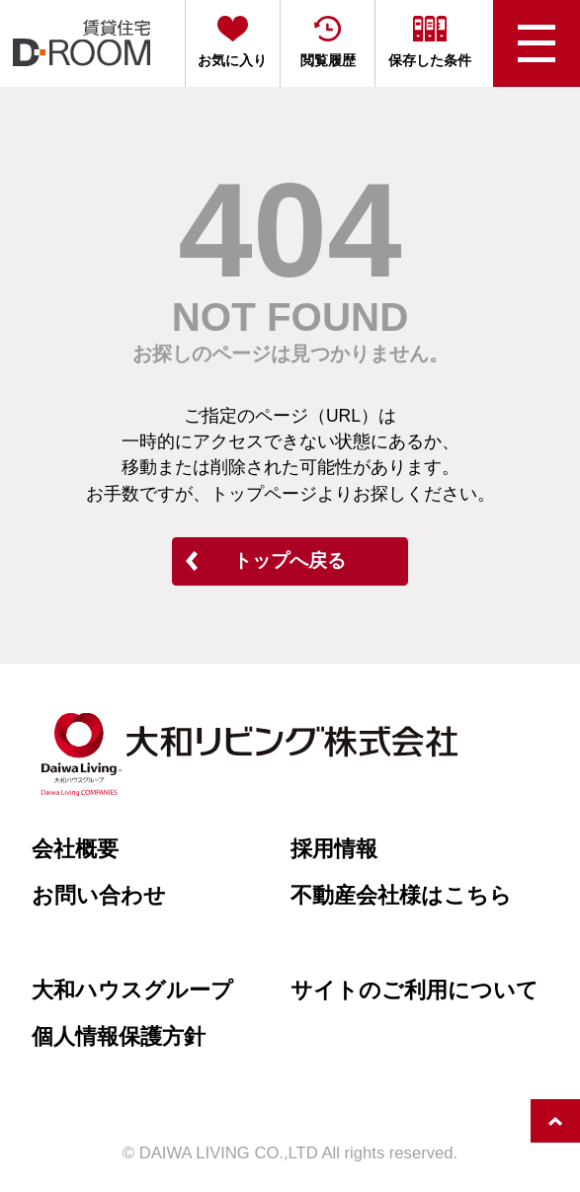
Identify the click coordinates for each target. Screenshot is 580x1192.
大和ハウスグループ (132, 990)
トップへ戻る (289, 560)
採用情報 (333, 848)
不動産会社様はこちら (401, 895)
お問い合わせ (99, 895)
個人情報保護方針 (119, 1036)
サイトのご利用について (414, 990)
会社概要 (75, 848)
